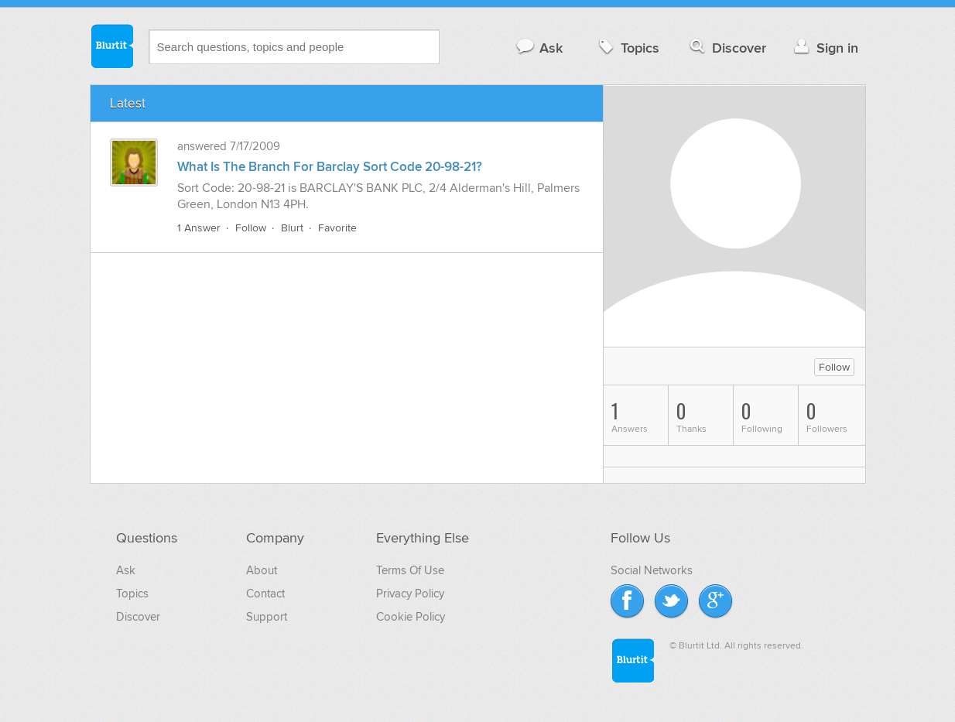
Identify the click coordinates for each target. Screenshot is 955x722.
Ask (539, 47)
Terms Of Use (410, 570)
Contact (265, 594)
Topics (627, 47)
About (261, 570)
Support (266, 617)
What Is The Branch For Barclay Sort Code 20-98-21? (329, 167)
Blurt (292, 227)
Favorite (337, 227)
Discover (726, 47)
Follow (250, 227)
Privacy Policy (410, 594)
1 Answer (199, 227)
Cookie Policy (410, 617)
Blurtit (111, 45)
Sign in (824, 47)
